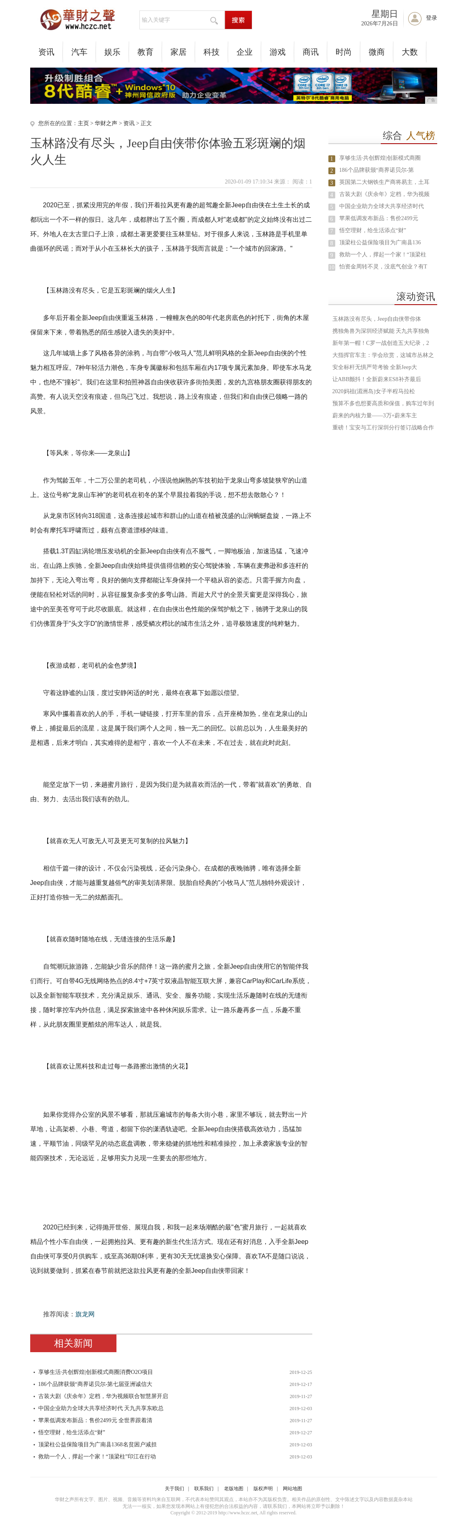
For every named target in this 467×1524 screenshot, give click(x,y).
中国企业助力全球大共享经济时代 (381, 206)
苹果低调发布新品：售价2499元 (378, 218)
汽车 (79, 51)
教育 (145, 51)
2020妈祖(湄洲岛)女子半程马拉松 (373, 391)
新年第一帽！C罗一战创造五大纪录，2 (380, 343)
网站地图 (292, 1488)
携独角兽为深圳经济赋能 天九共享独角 (381, 331)
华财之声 (106, 123)
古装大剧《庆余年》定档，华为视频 (384, 194)
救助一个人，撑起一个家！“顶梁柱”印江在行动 (97, 1457)
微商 (377, 51)
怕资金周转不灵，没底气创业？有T (383, 267)
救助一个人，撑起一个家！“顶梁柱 (382, 255)
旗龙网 (85, 1314)
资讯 (46, 51)
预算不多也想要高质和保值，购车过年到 (383, 403)
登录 (431, 18)
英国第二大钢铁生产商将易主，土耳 (384, 182)
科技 (211, 51)
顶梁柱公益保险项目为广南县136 (380, 242)
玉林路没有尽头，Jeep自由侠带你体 (376, 319)
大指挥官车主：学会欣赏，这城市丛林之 (383, 355)
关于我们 (174, 1488)
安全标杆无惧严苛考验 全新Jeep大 (374, 367)
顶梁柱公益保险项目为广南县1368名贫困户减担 (97, 1445)
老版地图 (233, 1488)
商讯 (311, 51)
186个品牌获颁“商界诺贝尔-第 (376, 170)
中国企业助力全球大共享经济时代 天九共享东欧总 (101, 1408)
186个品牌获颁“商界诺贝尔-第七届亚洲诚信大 (95, 1384)
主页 (83, 123)
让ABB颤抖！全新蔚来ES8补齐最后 (376, 379)
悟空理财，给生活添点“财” (71, 1432)
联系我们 (204, 1488)
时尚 (344, 51)
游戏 (278, 51)
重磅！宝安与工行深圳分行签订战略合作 (383, 428)
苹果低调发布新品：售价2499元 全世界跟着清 (95, 1420)
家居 (178, 51)
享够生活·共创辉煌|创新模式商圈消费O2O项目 (96, 1372)
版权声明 (263, 1488)
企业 (245, 51)
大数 (410, 51)
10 (331, 267)
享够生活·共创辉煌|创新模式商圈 (380, 158)
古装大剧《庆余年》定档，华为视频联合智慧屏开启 (103, 1396)
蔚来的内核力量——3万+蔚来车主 (374, 415)
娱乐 (112, 51)
